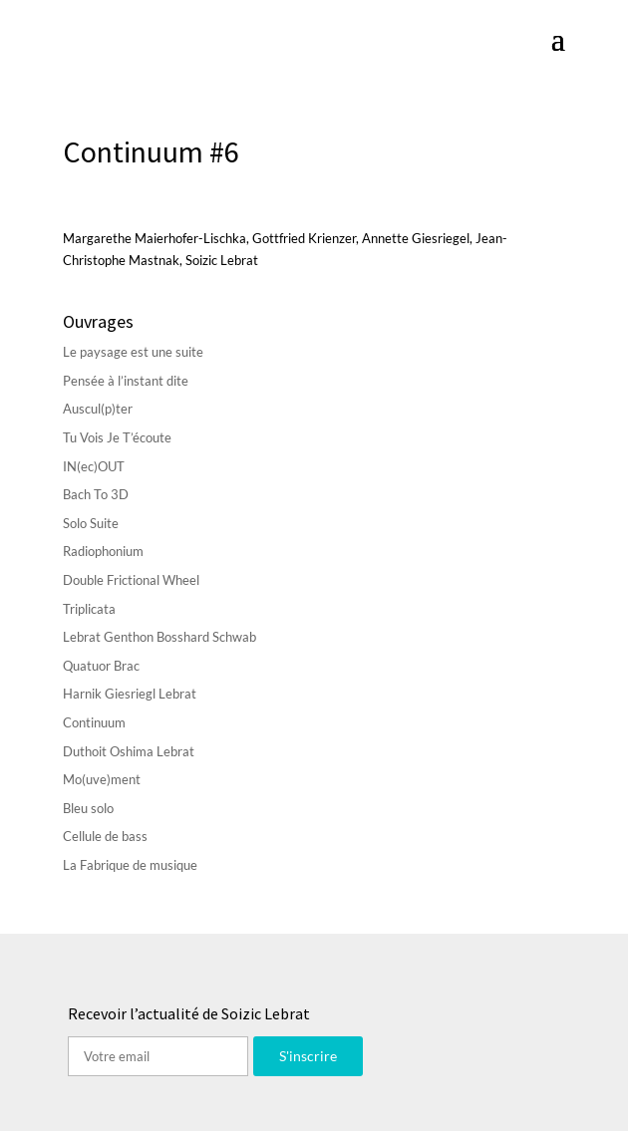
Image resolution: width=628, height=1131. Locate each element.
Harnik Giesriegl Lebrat (129, 694)
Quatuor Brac (101, 666)
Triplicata (89, 609)
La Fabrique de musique (130, 865)
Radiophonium (103, 551)
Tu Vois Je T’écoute (117, 437)
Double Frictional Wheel (131, 580)
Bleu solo (88, 808)
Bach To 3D (96, 494)
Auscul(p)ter (98, 409)
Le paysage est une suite (133, 352)
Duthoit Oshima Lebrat (128, 751)
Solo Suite (91, 523)
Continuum (94, 722)
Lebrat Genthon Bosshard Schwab (159, 637)
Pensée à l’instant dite (125, 381)
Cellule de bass (105, 836)
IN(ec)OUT (94, 466)
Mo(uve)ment (102, 779)
